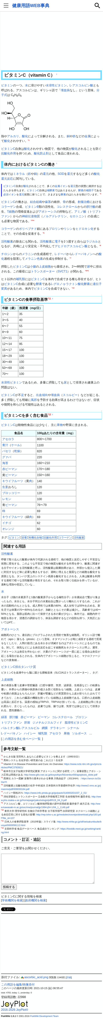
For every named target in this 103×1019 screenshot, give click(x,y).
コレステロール (67, 206)
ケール (15, 445)
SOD (61, 173)
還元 (46, 173)
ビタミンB (32, 206)
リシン (68, 228)
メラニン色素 (34, 258)
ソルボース (79, 733)
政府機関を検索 (35, 900)
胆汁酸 (90, 206)
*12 (49, 414)
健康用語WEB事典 (30, 5)
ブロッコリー (11, 493)
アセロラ (8, 439)
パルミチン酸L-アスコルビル (20, 728)
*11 (49, 298)
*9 (87, 270)
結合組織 (36, 201)
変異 (4, 288)
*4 (33, 220)
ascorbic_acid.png (34, 977)
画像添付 (29, 984)
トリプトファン (11, 722)
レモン (6, 499)
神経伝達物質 (31, 216)
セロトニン (77, 216)
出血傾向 (42, 395)
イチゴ (6, 522)
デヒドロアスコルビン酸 (71, 246)
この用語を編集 (11, 984)
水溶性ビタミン (56, 85)
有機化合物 (35, 537)
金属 (88, 136)
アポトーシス (47, 211)
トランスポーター (43, 271)
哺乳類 (20, 279)
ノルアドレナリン (55, 216)
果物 (60, 424)
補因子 (90, 190)
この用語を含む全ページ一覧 (21, 738)
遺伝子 (97, 284)
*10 (73, 288)
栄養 (24, 537)
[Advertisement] (51, 41)
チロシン (7, 254)
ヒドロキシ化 (85, 228)
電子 (58, 241)
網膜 (45, 728)
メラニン (28, 254)
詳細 (68, 977)
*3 (32, 220)
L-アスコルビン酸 (81, 85)
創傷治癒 (84, 201)
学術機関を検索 (12, 900)
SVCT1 (62, 271)
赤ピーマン (9, 469)
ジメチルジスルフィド (47, 722)
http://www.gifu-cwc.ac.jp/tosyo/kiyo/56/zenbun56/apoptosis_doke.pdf (60, 774)
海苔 (5, 463)
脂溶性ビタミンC (76, 722)
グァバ (6, 457)
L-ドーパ (60, 254)
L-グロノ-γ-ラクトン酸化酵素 (70, 284)
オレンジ (8, 528)
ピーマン (11, 475)
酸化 (25, 136)
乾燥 (17, 451)
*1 (29, 140)
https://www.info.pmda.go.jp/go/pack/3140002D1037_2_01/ (55, 792)
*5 (44, 233)
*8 (86, 270)
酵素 (80, 190)
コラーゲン (8, 206)
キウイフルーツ (12, 481)
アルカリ (13, 136)
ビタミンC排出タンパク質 (18, 666)
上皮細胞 (45, 266)
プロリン (55, 228)
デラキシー (57, 728)
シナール (73, 728)
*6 (100, 245)
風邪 (34, 399)
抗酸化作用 (8, 153)
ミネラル (19, 173)
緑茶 (4, 717)
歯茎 (48, 201)
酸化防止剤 (41, 153)
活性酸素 (7, 241)
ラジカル (92, 241)
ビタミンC (8, 148)
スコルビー (70, 395)
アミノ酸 (80, 211)
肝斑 (27, 722)
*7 (70, 258)
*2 (100, 194)
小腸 (33, 266)
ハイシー (30, 733)
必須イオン (9, 194)
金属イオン (61, 186)
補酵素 (51, 190)
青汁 (5, 445)
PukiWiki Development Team (44, 1016)
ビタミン (7, 85)
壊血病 (65, 90)
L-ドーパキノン (82, 254)
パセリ (6, 451)
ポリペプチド (28, 228)
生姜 (5, 487)
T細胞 (11, 211)
